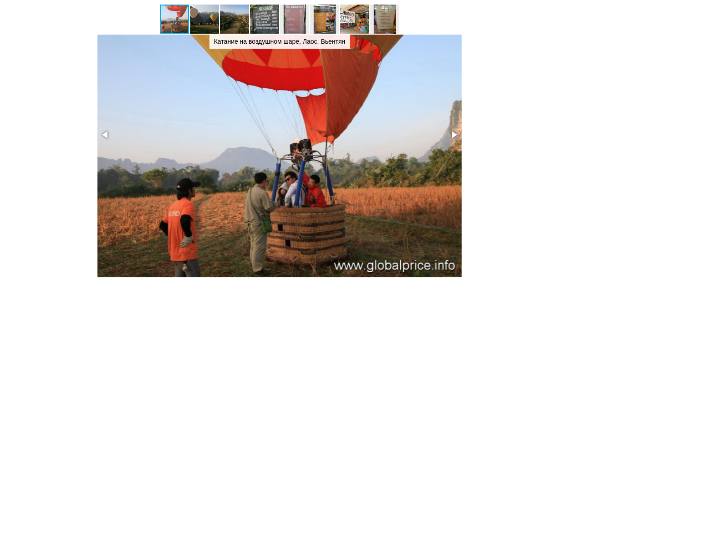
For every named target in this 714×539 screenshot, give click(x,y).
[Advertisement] (548, 140)
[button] (205, 19)
